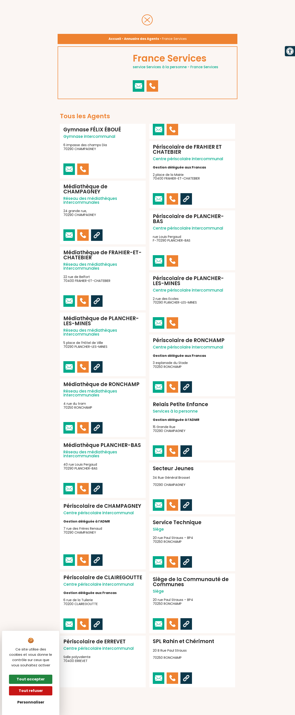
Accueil (115, 39)
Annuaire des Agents (141, 39)
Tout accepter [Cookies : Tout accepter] (31, 679)
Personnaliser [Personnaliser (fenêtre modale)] (30, 702)
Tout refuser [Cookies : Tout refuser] (31, 690)
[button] (290, 51)
